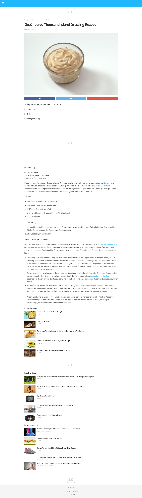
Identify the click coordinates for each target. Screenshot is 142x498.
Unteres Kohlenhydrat (45, 20)
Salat (98, 186)
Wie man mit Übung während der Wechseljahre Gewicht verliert (59, 463)
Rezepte (26, 20)
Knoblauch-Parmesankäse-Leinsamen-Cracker (53, 350)
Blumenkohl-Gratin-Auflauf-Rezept (49, 312)
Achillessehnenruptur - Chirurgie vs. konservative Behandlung (58, 429)
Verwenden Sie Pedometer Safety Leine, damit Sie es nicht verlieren (61, 386)
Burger (106, 183)
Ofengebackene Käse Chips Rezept (49, 438)
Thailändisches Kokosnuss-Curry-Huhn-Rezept (53, 341)
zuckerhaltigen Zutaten (100, 276)
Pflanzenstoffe (43, 247)
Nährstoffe (34, 20)
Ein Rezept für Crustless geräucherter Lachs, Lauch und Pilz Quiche (60, 331)
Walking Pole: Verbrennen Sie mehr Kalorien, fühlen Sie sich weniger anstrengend (65, 377)
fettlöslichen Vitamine (108, 244)
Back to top (71, 488)
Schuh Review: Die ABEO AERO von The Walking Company (57, 448)
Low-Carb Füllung (43, 321)
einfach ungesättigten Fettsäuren (92, 286)
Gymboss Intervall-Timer (45, 396)
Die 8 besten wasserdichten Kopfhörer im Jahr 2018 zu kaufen (59, 458)
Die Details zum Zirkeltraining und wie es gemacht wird (56, 405)
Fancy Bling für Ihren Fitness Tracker (49, 415)
